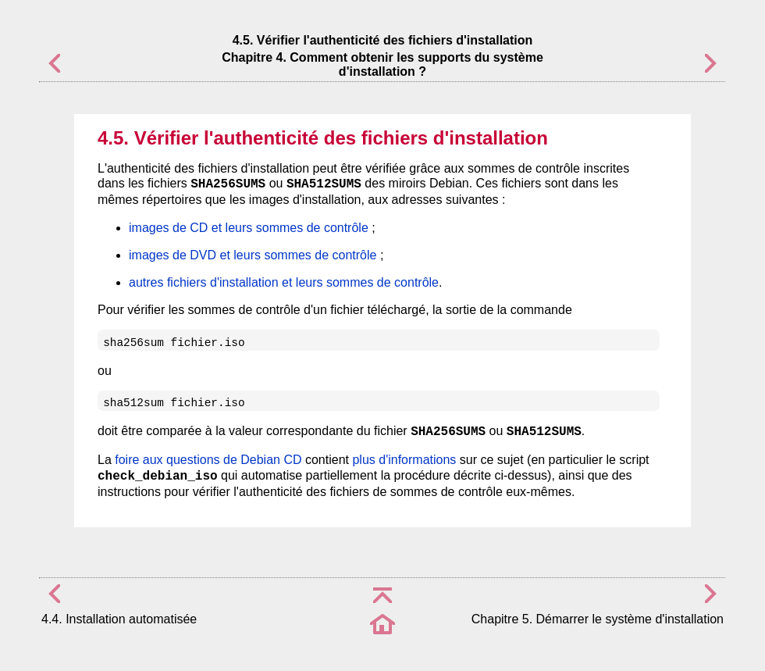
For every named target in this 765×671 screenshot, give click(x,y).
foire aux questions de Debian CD (208, 459)
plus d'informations (404, 459)
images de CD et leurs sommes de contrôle (248, 227)
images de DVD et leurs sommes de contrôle (252, 255)
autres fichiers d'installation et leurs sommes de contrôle (284, 282)
